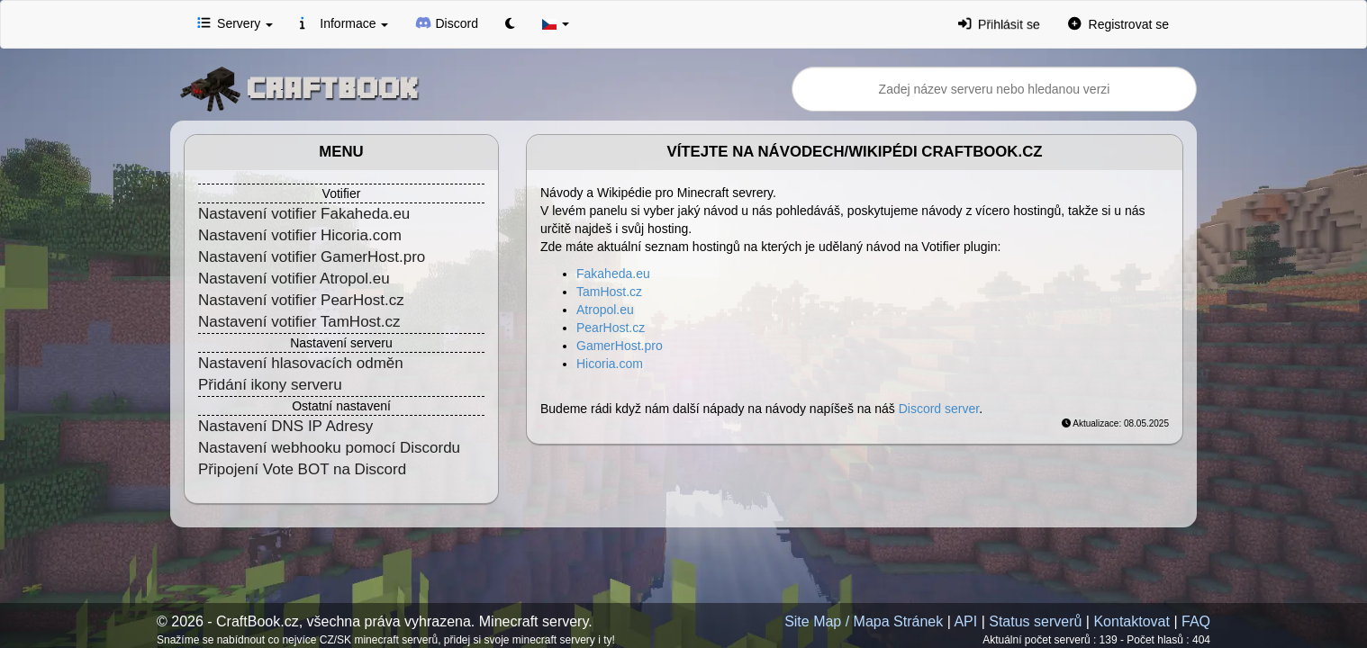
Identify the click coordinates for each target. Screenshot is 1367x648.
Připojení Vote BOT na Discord (302, 469)
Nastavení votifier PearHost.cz (301, 300)
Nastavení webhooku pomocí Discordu (329, 447)
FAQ (1195, 621)
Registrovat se (1118, 23)
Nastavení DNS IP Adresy (285, 426)
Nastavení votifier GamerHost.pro (311, 257)
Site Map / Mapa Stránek (863, 621)
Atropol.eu (605, 309)
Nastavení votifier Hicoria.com (300, 235)
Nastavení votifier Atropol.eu (294, 278)
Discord (446, 22)
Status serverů (1035, 621)
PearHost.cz (610, 327)
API (965, 621)
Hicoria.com (609, 363)
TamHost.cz (609, 291)
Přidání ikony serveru (270, 384)
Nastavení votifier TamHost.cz (299, 321)
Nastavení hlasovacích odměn (300, 363)
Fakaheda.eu (613, 273)
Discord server (939, 408)
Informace (344, 22)
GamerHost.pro (619, 345)
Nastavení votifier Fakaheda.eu (304, 213)
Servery (235, 22)
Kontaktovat (1131, 621)
